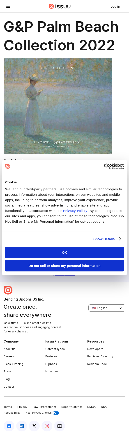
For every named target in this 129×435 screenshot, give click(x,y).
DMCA (91, 407)
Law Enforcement (44, 407)
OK (64, 252)
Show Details (104, 239)
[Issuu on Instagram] (46, 426)
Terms (8, 407)
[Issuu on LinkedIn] (21, 426)
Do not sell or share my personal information (64, 266)
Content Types (55, 349)
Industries (52, 371)
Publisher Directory (100, 356)
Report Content (71, 407)
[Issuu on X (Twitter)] (34, 426)
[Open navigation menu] (8, 6)
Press (8, 371)
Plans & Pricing (13, 364)
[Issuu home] (59, 6)
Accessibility (12, 412)
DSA (104, 407)
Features (51, 356)
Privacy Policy (75, 211)
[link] (115, 6)
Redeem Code (97, 364)
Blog (7, 379)
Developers (95, 349)
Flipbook (51, 364)
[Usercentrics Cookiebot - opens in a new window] (104, 166)
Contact (9, 386)
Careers (9, 356)
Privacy (22, 407)
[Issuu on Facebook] (9, 426)
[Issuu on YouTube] (59, 426)
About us (9, 349)
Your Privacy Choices (42, 413)
